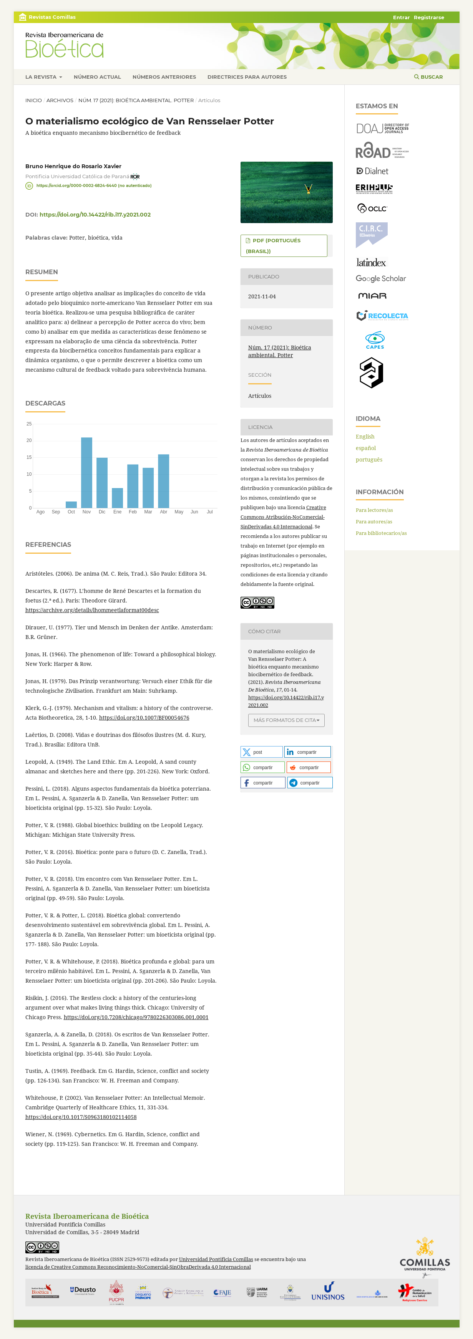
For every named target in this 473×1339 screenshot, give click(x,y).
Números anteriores (164, 77)
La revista (41, 77)
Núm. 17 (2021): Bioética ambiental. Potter (136, 100)
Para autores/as (374, 521)
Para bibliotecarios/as (381, 533)
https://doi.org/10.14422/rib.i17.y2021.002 (95, 214)
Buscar (428, 77)
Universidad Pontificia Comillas (216, 1259)
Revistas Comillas (52, 17)
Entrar (401, 17)
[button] (262, 752)
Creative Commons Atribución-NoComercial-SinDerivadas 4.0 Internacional (283, 517)
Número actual (97, 77)
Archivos (59, 100)
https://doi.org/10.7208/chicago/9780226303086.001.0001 (136, 1017)
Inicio (33, 100)
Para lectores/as (374, 509)
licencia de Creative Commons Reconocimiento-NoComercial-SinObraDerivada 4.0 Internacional (138, 1267)
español (366, 448)
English (365, 436)
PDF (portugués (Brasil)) (273, 245)
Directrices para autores (247, 77)
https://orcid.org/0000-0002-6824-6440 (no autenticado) (94, 185)
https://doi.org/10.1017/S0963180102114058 (81, 1117)
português (369, 459)
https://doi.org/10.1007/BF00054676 (144, 717)
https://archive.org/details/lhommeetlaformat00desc (92, 610)
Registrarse (429, 17)
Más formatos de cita (285, 720)
